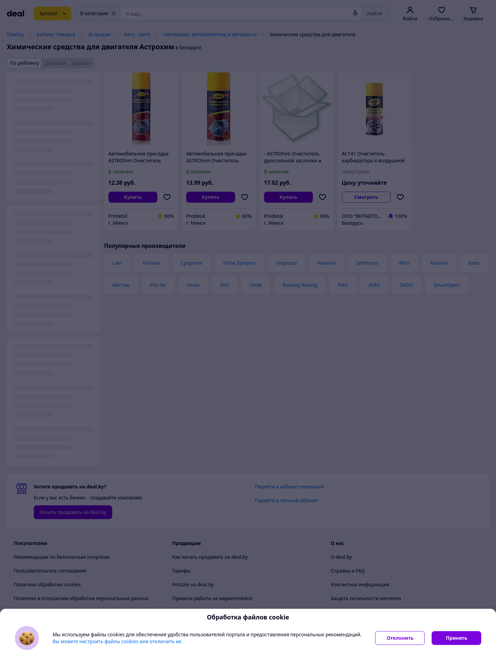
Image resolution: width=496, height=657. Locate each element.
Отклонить (400, 638)
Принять (456, 638)
